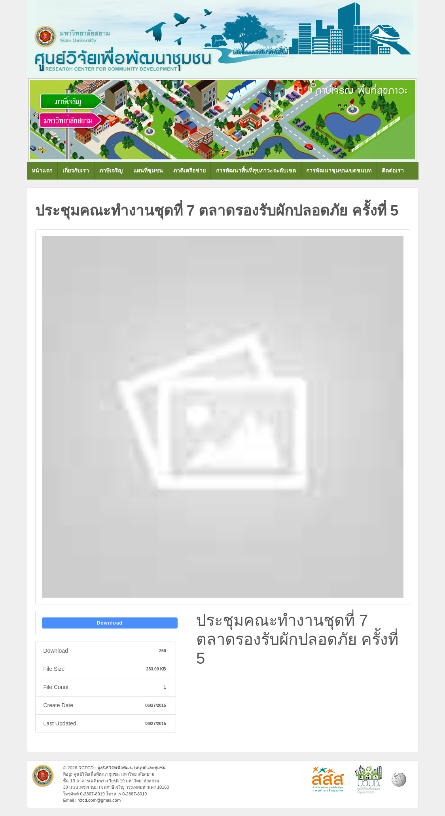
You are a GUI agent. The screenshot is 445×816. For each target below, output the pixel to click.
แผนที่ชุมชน (148, 170)
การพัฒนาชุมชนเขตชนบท (338, 170)
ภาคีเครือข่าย (189, 170)
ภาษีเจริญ (111, 170)
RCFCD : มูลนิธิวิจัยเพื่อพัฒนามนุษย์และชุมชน (121, 767)
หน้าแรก (42, 170)
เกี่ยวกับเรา (75, 170)
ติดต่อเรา (393, 170)
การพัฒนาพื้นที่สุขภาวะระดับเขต (256, 170)
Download (110, 623)
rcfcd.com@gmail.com (99, 800)
